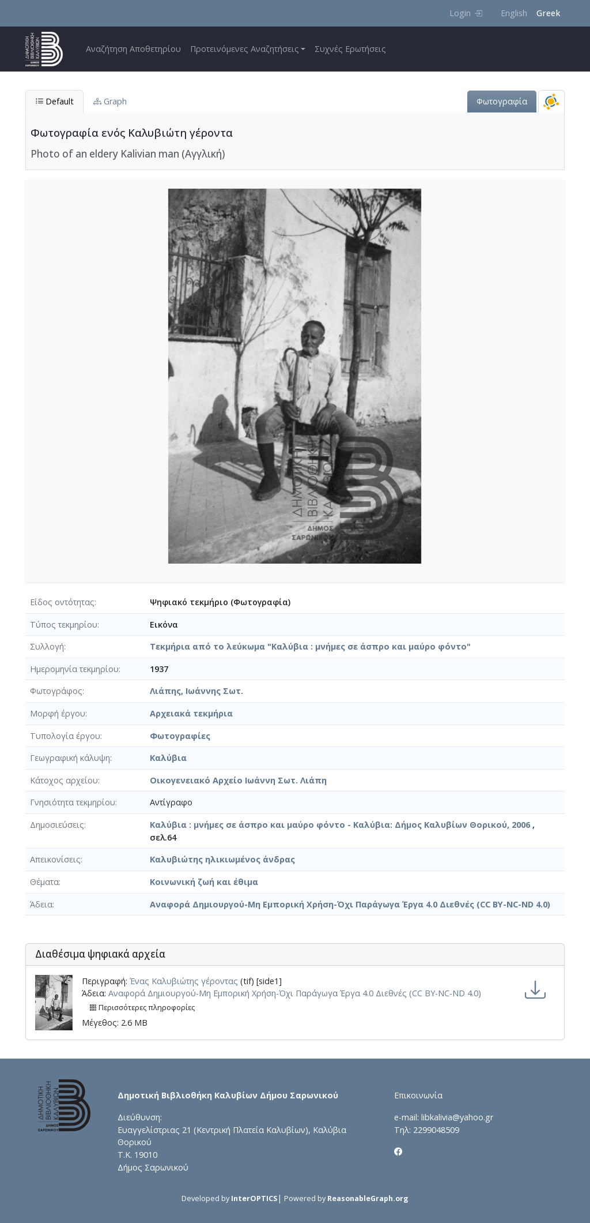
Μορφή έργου (57, 713)
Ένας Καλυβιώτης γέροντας (184, 981)
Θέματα (44, 881)
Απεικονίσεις (55, 859)
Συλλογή (47, 646)
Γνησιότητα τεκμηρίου (72, 802)
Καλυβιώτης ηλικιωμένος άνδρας (222, 859)
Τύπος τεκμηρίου (63, 624)
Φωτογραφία (501, 101)
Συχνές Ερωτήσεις (350, 48)
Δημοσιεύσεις (57, 824)
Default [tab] (54, 101)
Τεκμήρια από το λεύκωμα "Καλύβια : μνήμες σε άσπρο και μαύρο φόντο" (310, 646)
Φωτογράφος (56, 690)
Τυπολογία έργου (65, 735)
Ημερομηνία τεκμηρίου (74, 668)
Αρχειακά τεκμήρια (191, 713)
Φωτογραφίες (180, 735)
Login (465, 12)
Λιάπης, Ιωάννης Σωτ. (196, 690)
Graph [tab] (110, 101)
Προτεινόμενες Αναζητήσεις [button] (244, 48)
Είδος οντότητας (62, 602)
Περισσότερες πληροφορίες (142, 1007)
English (514, 12)
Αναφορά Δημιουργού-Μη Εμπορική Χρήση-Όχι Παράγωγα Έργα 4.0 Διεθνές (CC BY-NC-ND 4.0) (350, 904)
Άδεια (41, 904)
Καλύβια (168, 757)
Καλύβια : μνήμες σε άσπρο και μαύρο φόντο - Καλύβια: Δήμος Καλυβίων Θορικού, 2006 (340, 824)
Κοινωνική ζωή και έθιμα (204, 881)
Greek (548, 12)
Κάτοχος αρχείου (64, 780)
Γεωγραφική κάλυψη (70, 757)
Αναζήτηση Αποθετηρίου (133, 48)
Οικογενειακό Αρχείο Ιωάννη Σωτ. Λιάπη (238, 780)
